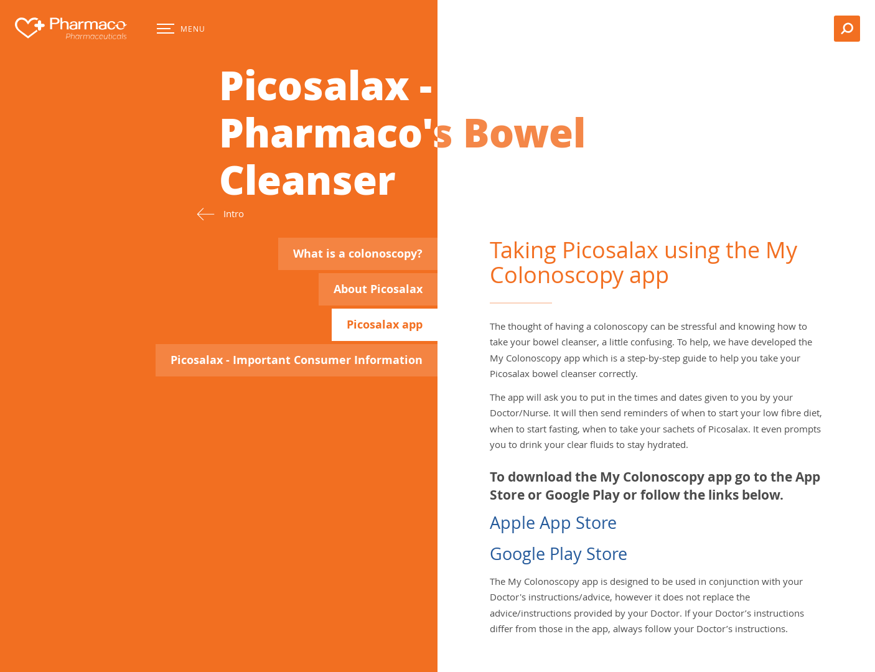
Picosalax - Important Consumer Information (297, 360)
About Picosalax (378, 289)
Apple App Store (553, 522)
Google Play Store (558, 554)
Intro (220, 213)
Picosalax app (385, 324)
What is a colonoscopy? (358, 253)
